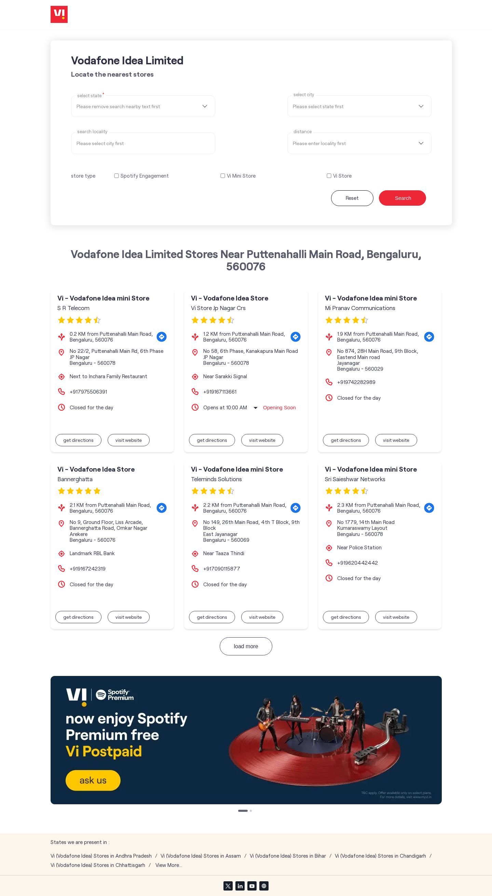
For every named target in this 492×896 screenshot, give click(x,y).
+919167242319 (88, 568)
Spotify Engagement (145, 176)
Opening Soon (279, 407)
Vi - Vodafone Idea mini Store (103, 298)
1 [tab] (240, 811)
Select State (90, 95)
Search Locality (92, 131)
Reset (352, 198)
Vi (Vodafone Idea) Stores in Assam (201, 856)
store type (83, 175)
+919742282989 (356, 382)
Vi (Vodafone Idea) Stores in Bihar (288, 856)
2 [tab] (251, 811)
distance (302, 131)
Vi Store (342, 176)
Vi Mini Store (241, 176)
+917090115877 (221, 568)
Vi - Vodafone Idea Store (229, 298)
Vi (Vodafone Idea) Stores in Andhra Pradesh (101, 856)
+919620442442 (357, 563)
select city (303, 94)
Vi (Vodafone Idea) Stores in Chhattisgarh (98, 865)
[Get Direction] (161, 336)
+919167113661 (219, 391)
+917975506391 (88, 391)
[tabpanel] (246, 740)
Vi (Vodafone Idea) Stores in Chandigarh (380, 856)
